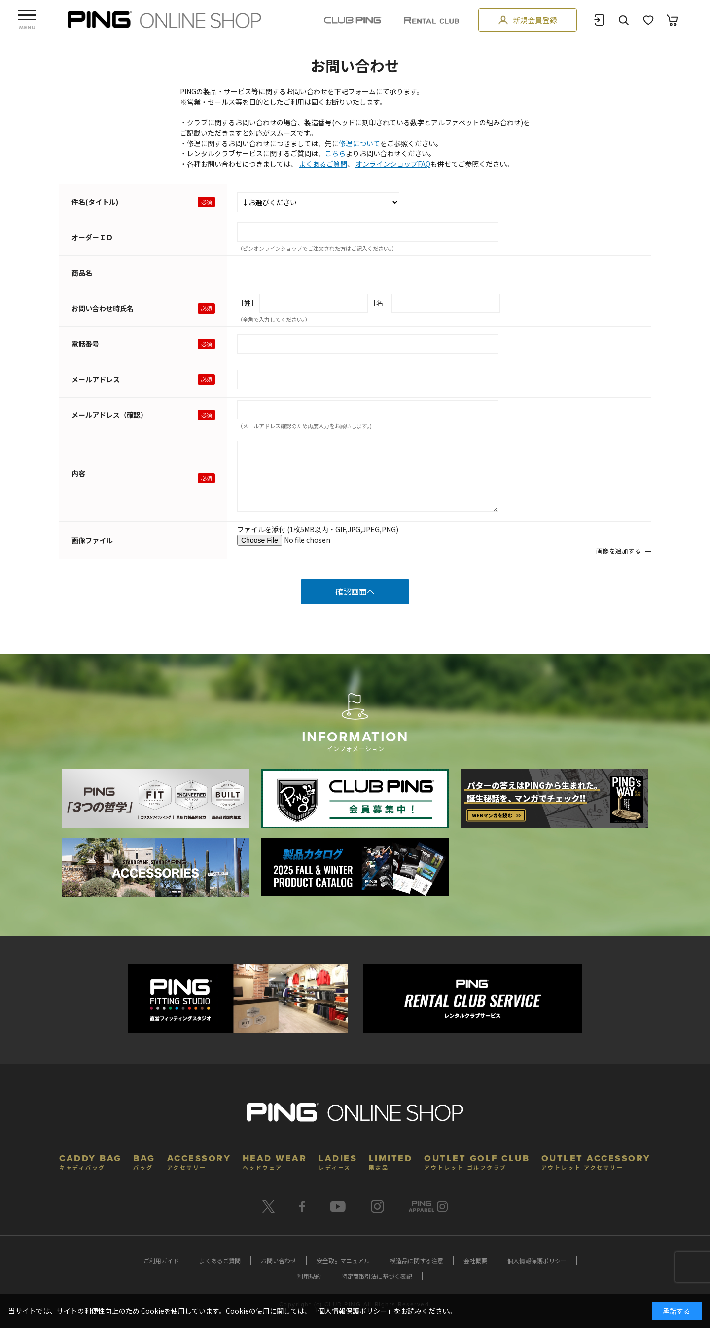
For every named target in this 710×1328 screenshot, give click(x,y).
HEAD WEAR (275, 1161)
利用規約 (309, 1276)
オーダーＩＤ (92, 237)
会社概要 (475, 1260)
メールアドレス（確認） (109, 415)
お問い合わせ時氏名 (102, 308)
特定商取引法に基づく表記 (376, 1276)
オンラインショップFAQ (392, 164)
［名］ (379, 303)
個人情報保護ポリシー (537, 1260)
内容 (78, 473)
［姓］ (247, 303)
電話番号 (85, 344)
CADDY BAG (90, 1161)
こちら (335, 153)
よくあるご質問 (323, 164)
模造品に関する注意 (416, 1260)
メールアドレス (95, 379)
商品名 (81, 273)
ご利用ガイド (161, 1260)
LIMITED (391, 1161)
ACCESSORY (199, 1161)
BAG (144, 1161)
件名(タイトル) (94, 202)
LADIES (338, 1161)
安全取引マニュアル (343, 1260)
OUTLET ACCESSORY (596, 1161)
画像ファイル (92, 540)
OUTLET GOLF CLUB (477, 1161)
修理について (359, 143)
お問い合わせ (278, 1260)
